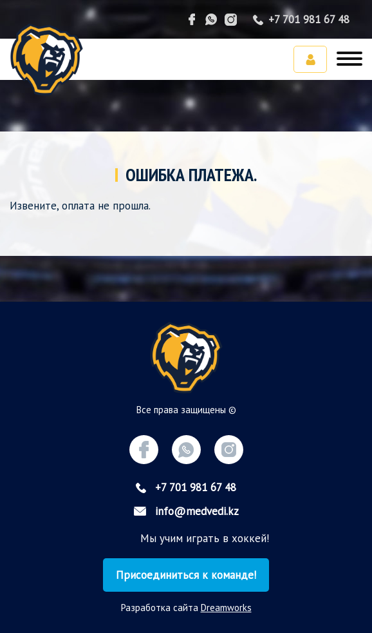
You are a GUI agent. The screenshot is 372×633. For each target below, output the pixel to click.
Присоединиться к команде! (186, 575)
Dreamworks (226, 607)
